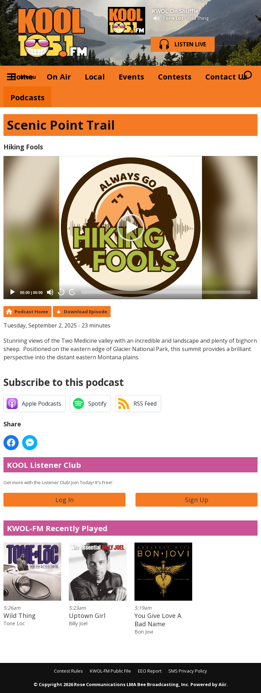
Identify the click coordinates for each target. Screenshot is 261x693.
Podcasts (27, 97)
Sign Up (196, 500)
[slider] (166, 292)
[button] (131, 227)
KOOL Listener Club (44, 465)
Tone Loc (173, 18)
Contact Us (226, 76)
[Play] (12, 292)
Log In (64, 500)
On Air (59, 76)
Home (21, 76)
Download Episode (85, 311)
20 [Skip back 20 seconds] (61, 292)
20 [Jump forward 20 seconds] (72, 292)
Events (131, 76)
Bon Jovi (143, 631)
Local (95, 76)
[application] (130, 227)
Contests (175, 76)
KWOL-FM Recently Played (57, 528)
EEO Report (149, 671)
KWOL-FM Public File (110, 671)
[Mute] (50, 292)
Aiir (222, 684)
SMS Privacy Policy (187, 671)
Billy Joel (78, 623)
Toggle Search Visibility (247, 76)
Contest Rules (68, 671)
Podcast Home (31, 311)
